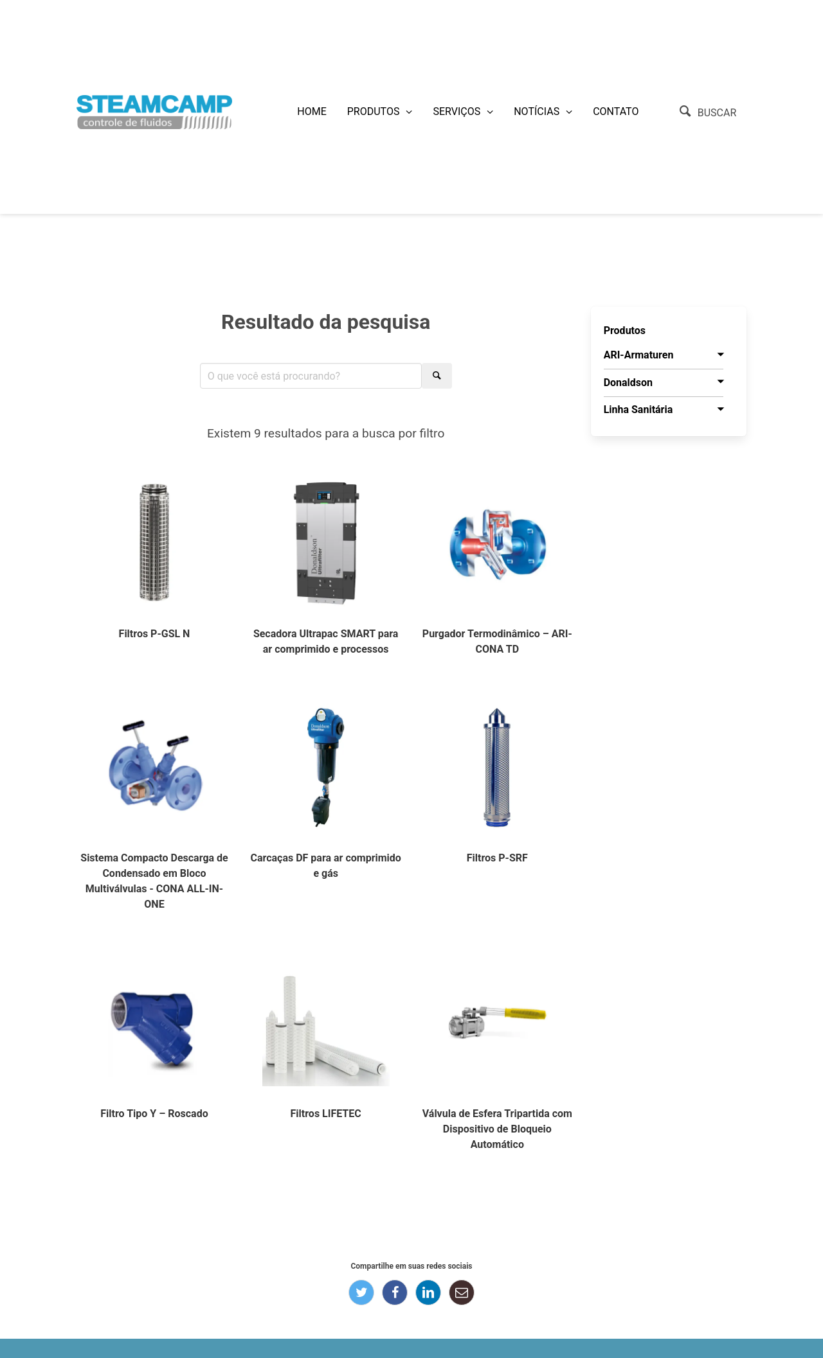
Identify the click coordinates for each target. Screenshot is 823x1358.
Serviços (456, 111)
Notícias (536, 111)
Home (311, 111)
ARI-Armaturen (639, 355)
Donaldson (628, 382)
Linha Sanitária (638, 409)
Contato (615, 111)
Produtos (373, 111)
